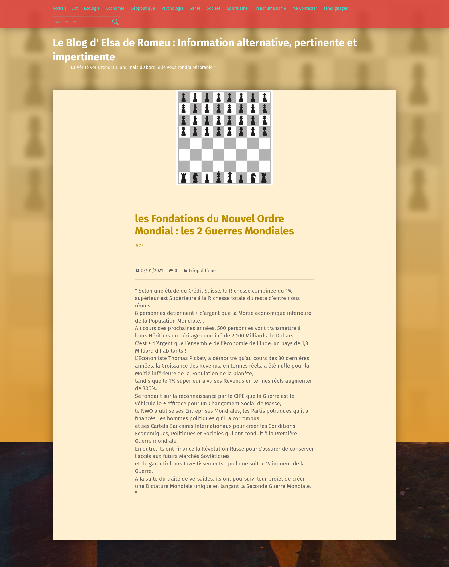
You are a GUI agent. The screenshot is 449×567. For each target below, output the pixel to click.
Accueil (59, 8)
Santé (195, 8)
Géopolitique (143, 8)
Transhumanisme (270, 8)
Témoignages (336, 8)
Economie (115, 8)
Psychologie (172, 8)
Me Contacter (304, 8)
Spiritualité (237, 8)
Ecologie (92, 8)
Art (75, 8)
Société (213, 8)
